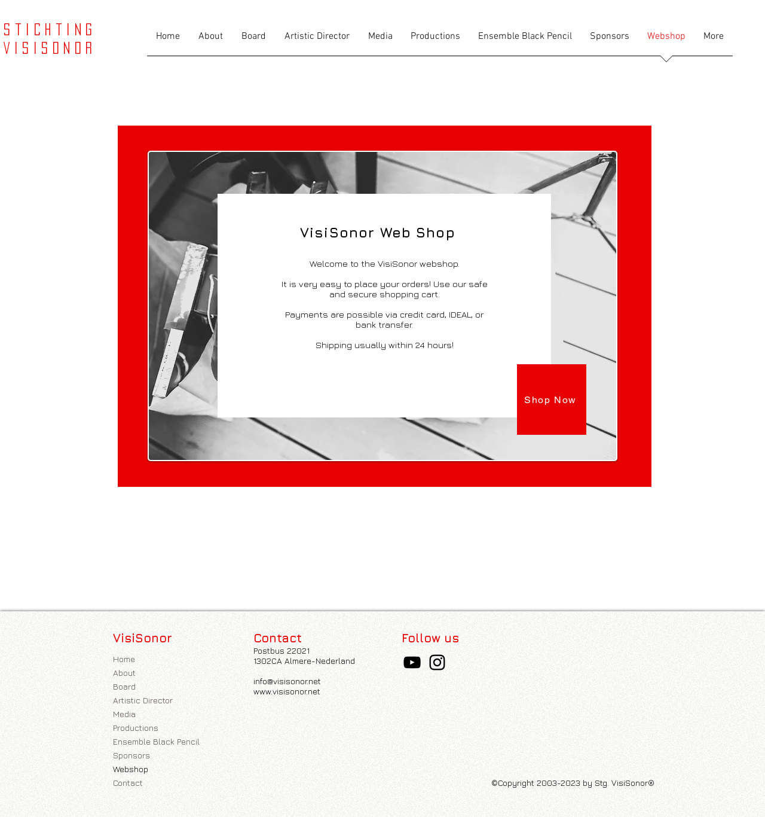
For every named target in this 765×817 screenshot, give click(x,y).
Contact (128, 783)
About (124, 672)
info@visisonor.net (287, 681)
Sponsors (131, 755)
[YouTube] (412, 662)
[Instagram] (437, 662)
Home (124, 659)
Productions (135, 728)
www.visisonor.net (286, 691)
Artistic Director (143, 700)
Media (124, 714)
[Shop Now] (551, 399)
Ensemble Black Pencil (156, 741)
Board (124, 686)
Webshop (130, 769)
